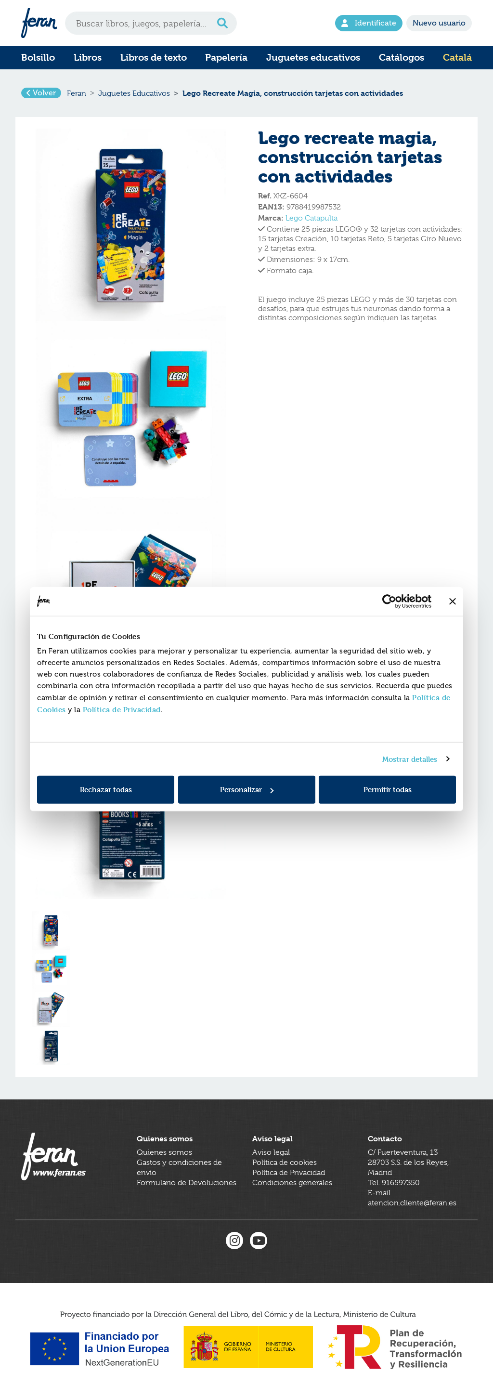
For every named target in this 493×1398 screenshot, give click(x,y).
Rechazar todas (106, 789)
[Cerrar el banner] (452, 601)
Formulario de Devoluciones (186, 1183)
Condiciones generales (292, 1183)
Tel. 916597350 (394, 1183)
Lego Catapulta (311, 218)
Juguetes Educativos (134, 93)
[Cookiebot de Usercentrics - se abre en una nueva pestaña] (389, 601)
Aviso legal (271, 1153)
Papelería (226, 57)
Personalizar (246, 789)
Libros (88, 57)
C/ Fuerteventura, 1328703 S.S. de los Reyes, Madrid (408, 1163)
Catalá (457, 57)
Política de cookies (284, 1163)
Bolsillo (38, 57)
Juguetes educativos (313, 57)
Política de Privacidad (122, 709)
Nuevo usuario (439, 23)
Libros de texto (153, 57)
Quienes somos (164, 1153)
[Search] (151, 23)
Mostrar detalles (410, 758)
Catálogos (401, 57)
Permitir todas (387, 789)
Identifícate (368, 23)
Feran (76, 93)
